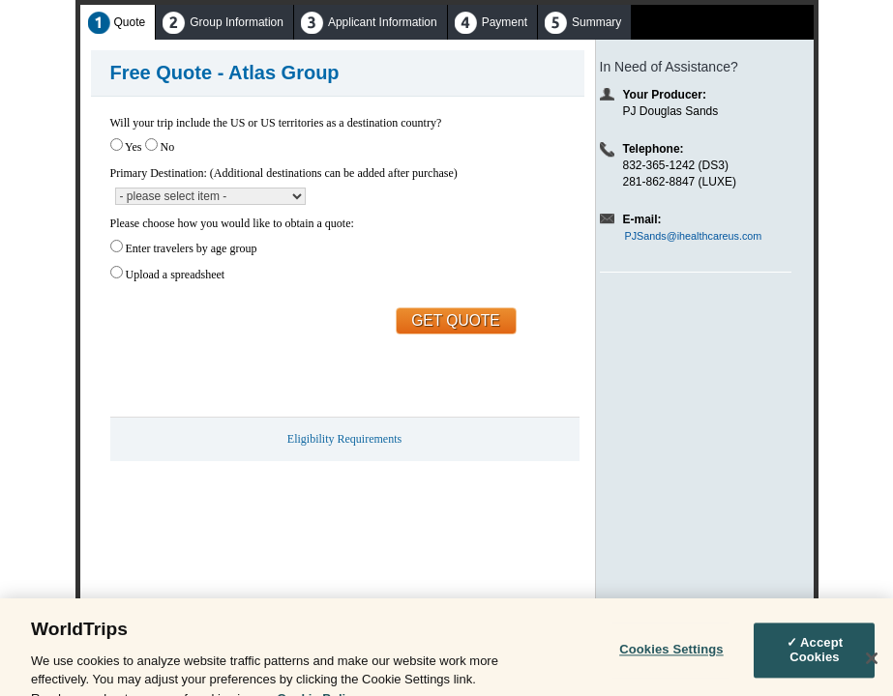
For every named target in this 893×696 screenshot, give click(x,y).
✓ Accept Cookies (815, 657)
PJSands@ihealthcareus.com (693, 236)
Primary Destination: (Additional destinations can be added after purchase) (284, 173)
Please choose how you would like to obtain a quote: (232, 223)
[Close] (871, 665)
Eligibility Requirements (344, 439)
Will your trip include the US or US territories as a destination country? (276, 123)
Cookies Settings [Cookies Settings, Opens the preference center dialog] (671, 657)
